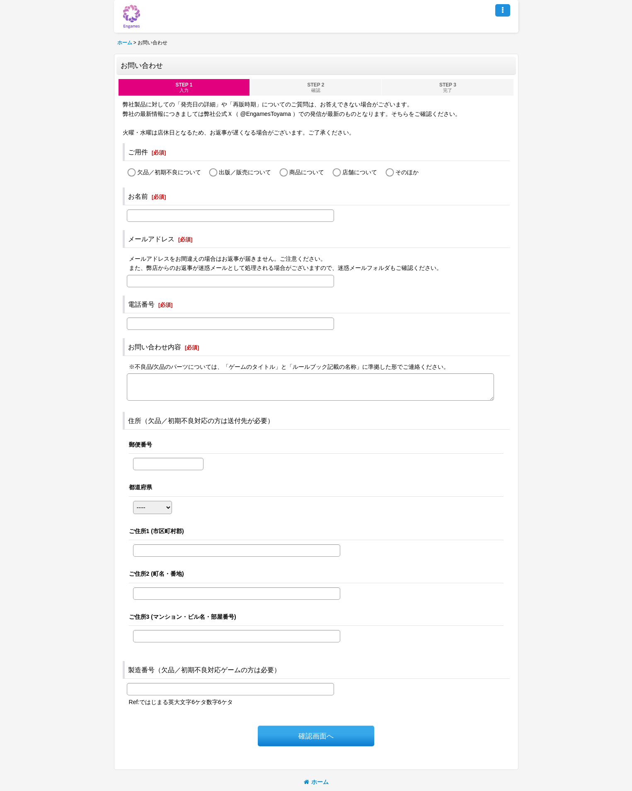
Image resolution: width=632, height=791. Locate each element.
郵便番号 (140, 444)
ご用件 (138, 152)
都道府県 (140, 487)
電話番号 (141, 304)
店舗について (359, 172)
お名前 (138, 196)
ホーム (316, 782)
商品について (306, 172)
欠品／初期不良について (169, 172)
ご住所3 (182, 616)
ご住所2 (156, 573)
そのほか (407, 172)
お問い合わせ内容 (154, 347)
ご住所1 (156, 531)
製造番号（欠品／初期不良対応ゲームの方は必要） (204, 669)
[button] (502, 10)
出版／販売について (245, 172)
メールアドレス (151, 239)
